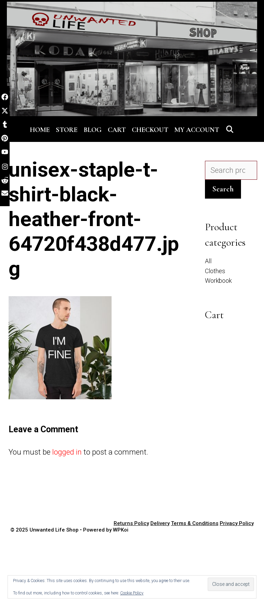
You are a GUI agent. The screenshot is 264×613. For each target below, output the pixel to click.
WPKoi (120, 530)
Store (67, 130)
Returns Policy (131, 523)
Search (223, 189)
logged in (67, 452)
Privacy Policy (237, 523)
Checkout (150, 130)
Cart (117, 130)
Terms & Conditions (194, 523)
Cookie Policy (132, 593)
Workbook (218, 280)
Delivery (160, 523)
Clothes (215, 271)
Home (40, 130)
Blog (93, 130)
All (208, 261)
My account (196, 130)
